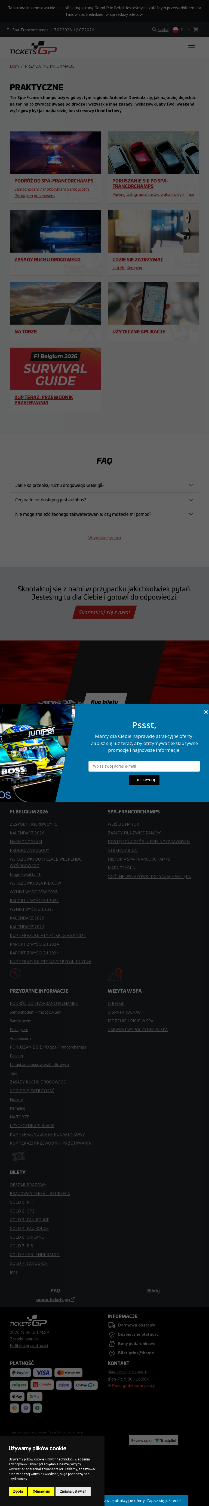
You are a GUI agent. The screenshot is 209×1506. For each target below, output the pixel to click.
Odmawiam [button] (41, 1491)
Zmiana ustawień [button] (73, 1491)
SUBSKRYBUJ (144, 779)
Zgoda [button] (18, 1491)
